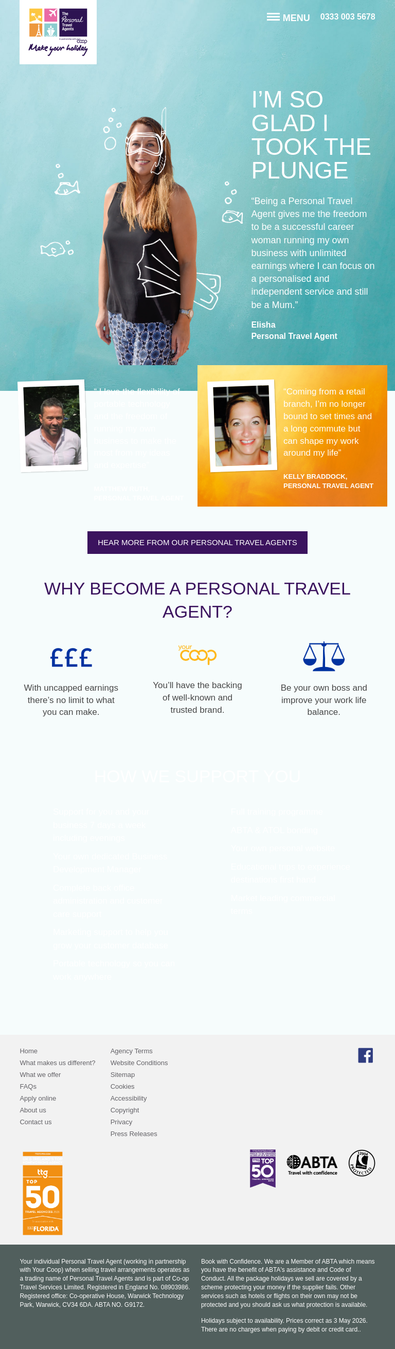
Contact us (35, 1122)
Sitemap (123, 1074)
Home (29, 1051)
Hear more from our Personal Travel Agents (197, 542)
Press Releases (134, 1134)
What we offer (40, 1074)
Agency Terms (132, 1051)
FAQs (28, 1086)
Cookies (123, 1086)
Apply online (38, 1098)
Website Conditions (139, 1063)
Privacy (122, 1122)
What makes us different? (57, 1063)
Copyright (125, 1110)
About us (33, 1110)
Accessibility (129, 1098)
